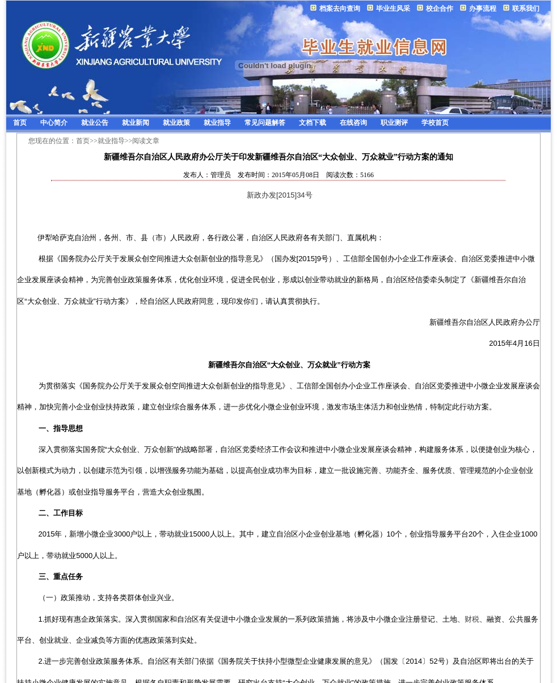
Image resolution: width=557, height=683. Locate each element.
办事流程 (482, 8)
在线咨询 (353, 123)
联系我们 (525, 8)
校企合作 (439, 8)
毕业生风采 (393, 8)
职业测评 (394, 123)
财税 (472, 619)
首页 (20, 123)
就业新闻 (135, 123)
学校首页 (435, 123)
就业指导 (217, 123)
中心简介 (53, 123)
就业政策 (176, 123)
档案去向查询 (339, 8)
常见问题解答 (264, 123)
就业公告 (94, 123)
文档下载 (312, 123)
